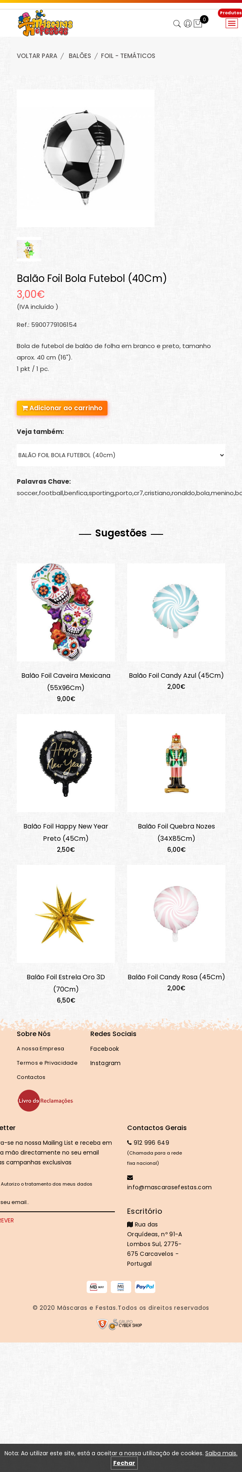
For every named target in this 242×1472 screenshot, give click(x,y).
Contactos (31, 1077)
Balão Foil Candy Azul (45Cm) (176, 675)
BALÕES (80, 55)
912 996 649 (148, 1143)
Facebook (104, 1049)
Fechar (124, 1463)
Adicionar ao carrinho (62, 408)
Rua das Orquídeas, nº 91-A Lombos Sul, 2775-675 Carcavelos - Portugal (157, 1237)
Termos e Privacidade (47, 1062)
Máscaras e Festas (86, 1308)
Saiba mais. (221, 1453)
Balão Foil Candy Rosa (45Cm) (176, 977)
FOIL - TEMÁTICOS (128, 55)
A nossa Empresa (41, 1048)
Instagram (105, 1063)
